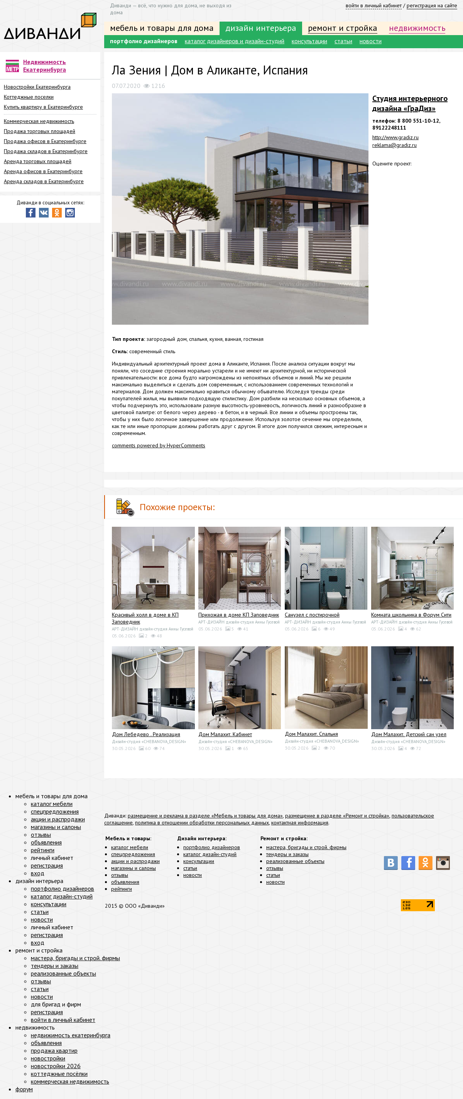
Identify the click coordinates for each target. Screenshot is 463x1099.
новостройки (48, 1058)
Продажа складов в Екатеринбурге (46, 151)
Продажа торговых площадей (39, 131)
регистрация (47, 865)
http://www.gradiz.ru (395, 137)
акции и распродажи (135, 861)
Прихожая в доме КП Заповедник (238, 614)
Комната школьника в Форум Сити (411, 614)
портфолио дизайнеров (143, 41)
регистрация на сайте (432, 5)
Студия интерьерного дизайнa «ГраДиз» (410, 103)
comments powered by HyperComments (158, 445)
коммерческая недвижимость (70, 1081)
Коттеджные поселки (29, 96)
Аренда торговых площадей (37, 161)
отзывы (119, 874)
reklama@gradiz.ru (394, 145)
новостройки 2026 (56, 1066)
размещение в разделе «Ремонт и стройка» (337, 815)
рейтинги (121, 888)
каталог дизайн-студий (210, 854)
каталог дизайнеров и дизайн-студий (234, 41)
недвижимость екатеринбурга (70, 1035)
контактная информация (299, 822)
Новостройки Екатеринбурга (37, 86)
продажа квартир (54, 1050)
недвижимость (417, 27)
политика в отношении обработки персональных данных (202, 822)
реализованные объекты (295, 861)
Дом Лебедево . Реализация (146, 734)
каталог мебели (129, 847)
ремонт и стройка (342, 27)
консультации (309, 41)
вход (37, 873)
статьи (343, 41)
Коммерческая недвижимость (39, 121)
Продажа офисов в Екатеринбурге (45, 141)
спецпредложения (133, 854)
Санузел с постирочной (312, 614)
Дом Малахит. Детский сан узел (408, 734)
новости (371, 41)
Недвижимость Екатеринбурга (44, 65)
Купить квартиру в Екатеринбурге (43, 106)
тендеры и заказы (287, 854)
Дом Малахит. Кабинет (225, 734)
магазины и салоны (133, 868)
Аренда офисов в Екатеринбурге (43, 171)
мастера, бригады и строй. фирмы (306, 847)
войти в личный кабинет (374, 5)
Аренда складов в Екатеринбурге (44, 181)
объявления (125, 881)
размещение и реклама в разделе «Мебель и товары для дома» (205, 815)
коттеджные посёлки (59, 1073)
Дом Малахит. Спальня (311, 733)
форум (24, 1089)
